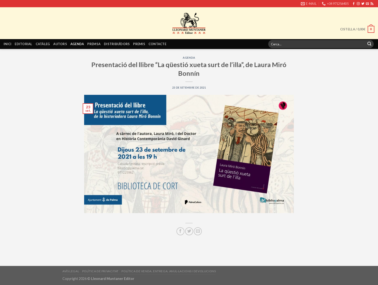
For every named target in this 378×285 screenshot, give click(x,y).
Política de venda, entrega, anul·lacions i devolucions (169, 271)
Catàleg (43, 44)
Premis (139, 44)
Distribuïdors (117, 44)
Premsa (94, 44)
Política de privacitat (100, 271)
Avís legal (70, 271)
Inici (7, 44)
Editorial (23, 44)
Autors (60, 44)
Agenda (77, 44)
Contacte (157, 44)
